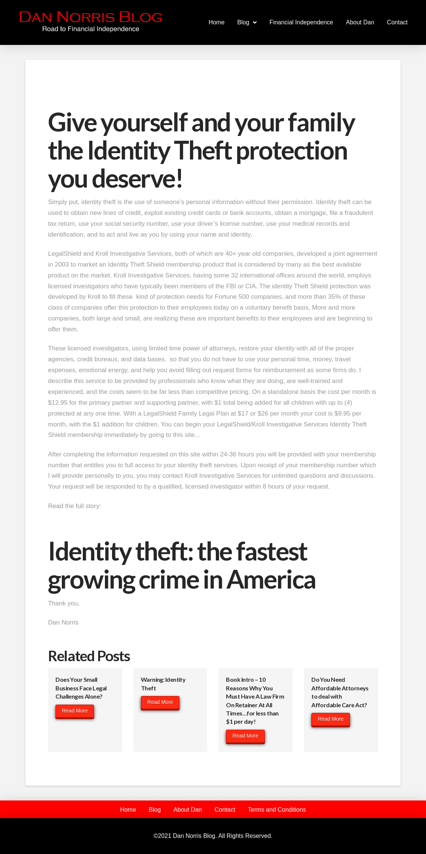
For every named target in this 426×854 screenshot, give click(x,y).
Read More (75, 711)
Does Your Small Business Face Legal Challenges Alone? (80, 688)
